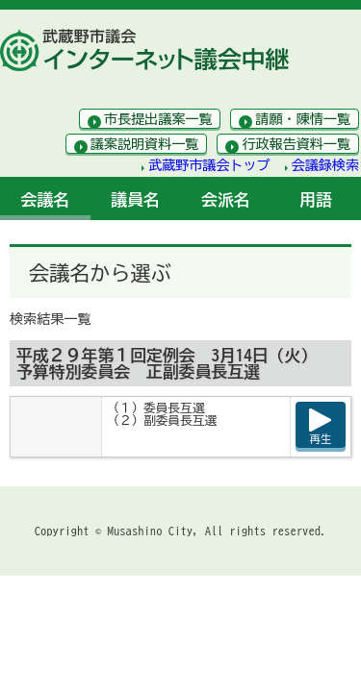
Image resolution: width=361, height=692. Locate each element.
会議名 (45, 199)
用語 (315, 199)
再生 (321, 438)
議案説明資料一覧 (144, 144)
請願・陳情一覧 (302, 119)
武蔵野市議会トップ (209, 165)
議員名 (135, 199)
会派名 (225, 199)
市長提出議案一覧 (158, 119)
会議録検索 (325, 165)
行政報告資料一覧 (296, 144)
